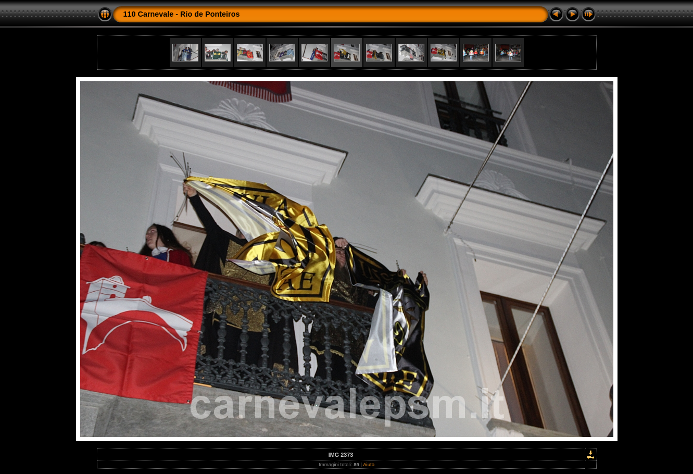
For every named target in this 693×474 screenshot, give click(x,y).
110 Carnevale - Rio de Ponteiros (181, 14)
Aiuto (368, 464)
